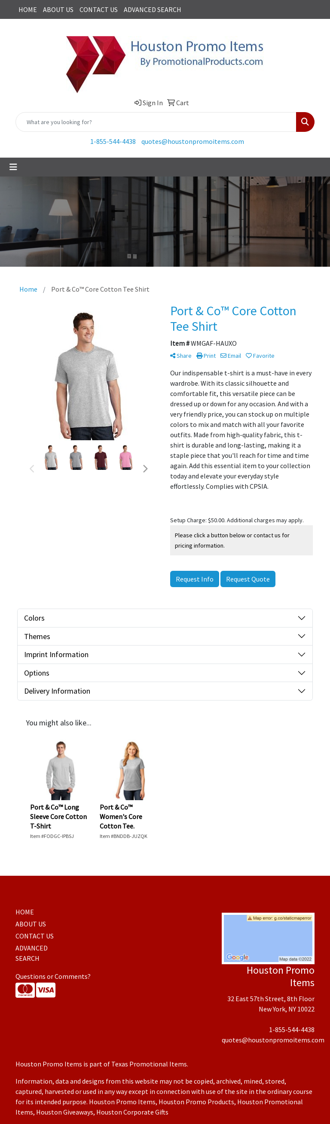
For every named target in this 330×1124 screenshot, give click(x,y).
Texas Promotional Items (149, 1064)
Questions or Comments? (53, 976)
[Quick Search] (155, 122)
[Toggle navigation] (13, 167)
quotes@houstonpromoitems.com (192, 141)
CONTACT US (98, 9)
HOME (27, 9)
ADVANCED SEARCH (152, 9)
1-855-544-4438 (113, 141)
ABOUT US (58, 9)
